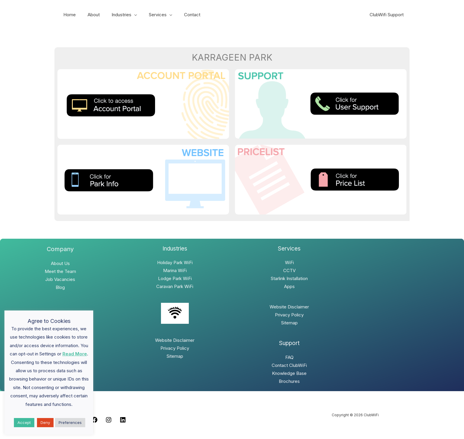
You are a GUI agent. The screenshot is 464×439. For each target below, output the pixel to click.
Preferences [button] (70, 422)
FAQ (289, 357)
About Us (60, 263)
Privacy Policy (174, 348)
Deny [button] (45, 422)
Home (68, 14)
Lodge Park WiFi (175, 278)
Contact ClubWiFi (289, 365)
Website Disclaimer (174, 340)
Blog (60, 287)
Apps (289, 286)
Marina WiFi (175, 270)
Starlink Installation (289, 278)
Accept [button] (24, 422)
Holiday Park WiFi (175, 262)
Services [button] (147, 14)
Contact (179, 14)
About (89, 14)
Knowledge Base (289, 373)
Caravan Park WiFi (174, 286)
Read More (74, 354)
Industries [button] (114, 14)
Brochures (289, 381)
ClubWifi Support (388, 14)
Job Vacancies (60, 279)
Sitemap (175, 356)
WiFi (289, 262)
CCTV (289, 270)
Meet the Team (60, 271)
